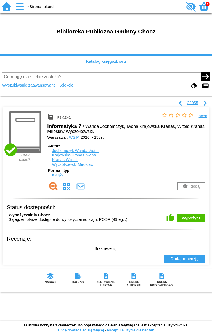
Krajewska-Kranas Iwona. (74, 155)
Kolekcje (66, 85)
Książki (58, 175)
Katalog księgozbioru (106, 61)
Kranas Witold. (65, 160)
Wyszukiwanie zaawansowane (29, 85)
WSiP (73, 137)
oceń (203, 116)
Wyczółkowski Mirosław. (73, 164)
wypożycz (191, 218)
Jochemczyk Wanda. (75, 150)
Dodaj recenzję (185, 259)
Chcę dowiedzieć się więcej (81, 330)
